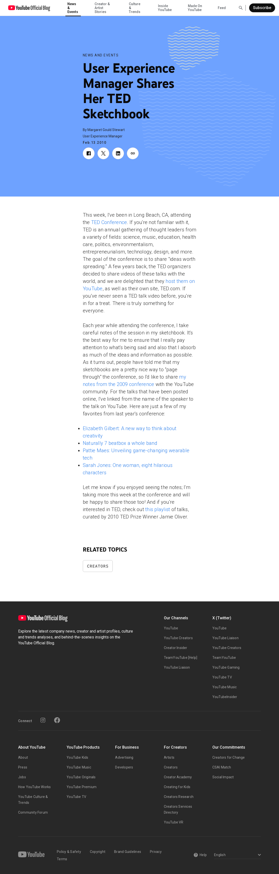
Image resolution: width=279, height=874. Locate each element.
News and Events (101, 55)
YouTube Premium (82, 787)
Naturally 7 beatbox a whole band (120, 443)
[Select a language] (236, 855)
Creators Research (179, 797)
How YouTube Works (34, 787)
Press (22, 767)
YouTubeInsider (224, 697)
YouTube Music (224, 687)
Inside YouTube (165, 8)
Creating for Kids (177, 787)
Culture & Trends (134, 8)
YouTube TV (222, 677)
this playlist (157, 509)
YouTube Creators (178, 638)
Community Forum (33, 812)
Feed (222, 8)
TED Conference (109, 222)
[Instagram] (43, 720)
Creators (98, 566)
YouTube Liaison (177, 667)
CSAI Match (221, 767)
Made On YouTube (195, 8)
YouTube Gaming (226, 667)
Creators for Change (228, 757)
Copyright (97, 852)
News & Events (72, 8)
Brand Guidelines (127, 852)
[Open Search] (241, 8)
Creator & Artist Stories (102, 8)
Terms (62, 859)
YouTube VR (173, 822)
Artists (169, 757)
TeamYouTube (224, 658)
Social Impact (223, 777)
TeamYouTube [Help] (180, 658)
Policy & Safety (69, 852)
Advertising (124, 757)
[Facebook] (57, 720)
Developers (124, 767)
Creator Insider (175, 648)
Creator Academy (178, 777)
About (23, 757)
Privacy (156, 852)
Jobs (22, 777)
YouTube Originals (81, 777)
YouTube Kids (77, 757)
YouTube (171, 628)
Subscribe (262, 7)
